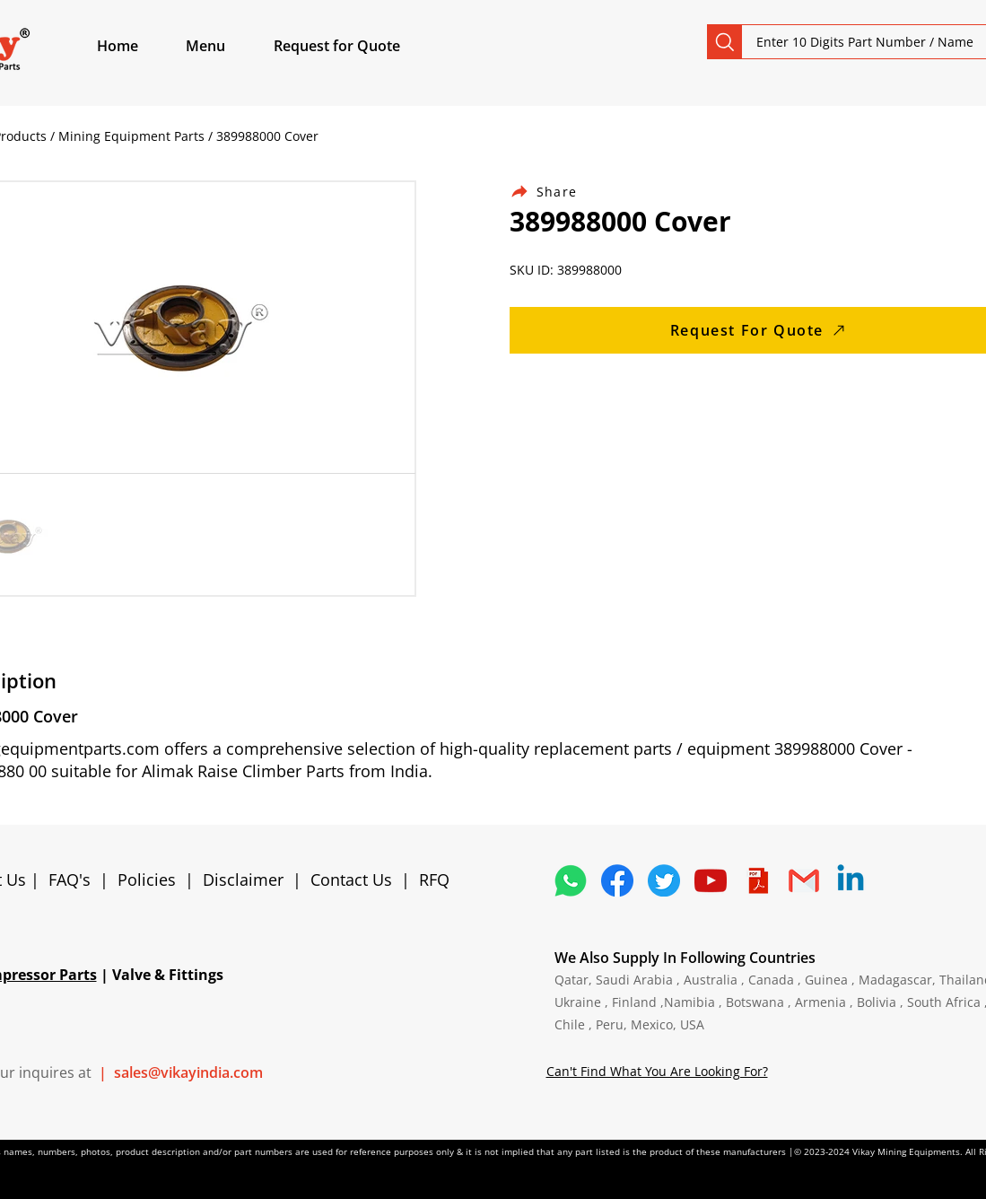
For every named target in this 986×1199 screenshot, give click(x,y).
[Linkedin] (850, 880)
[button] (226, 46)
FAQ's (69, 879)
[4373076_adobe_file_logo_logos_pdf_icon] (757, 880)
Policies (147, 879)
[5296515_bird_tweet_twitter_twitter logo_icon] (664, 880)
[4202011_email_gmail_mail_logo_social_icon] (804, 880)
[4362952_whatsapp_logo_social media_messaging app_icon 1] (570, 880)
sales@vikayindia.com (188, 1072)
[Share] (554, 191)
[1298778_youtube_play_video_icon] (710, 880)
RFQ (434, 879)
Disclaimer (247, 879)
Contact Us (351, 879)
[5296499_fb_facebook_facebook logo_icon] (617, 880)
